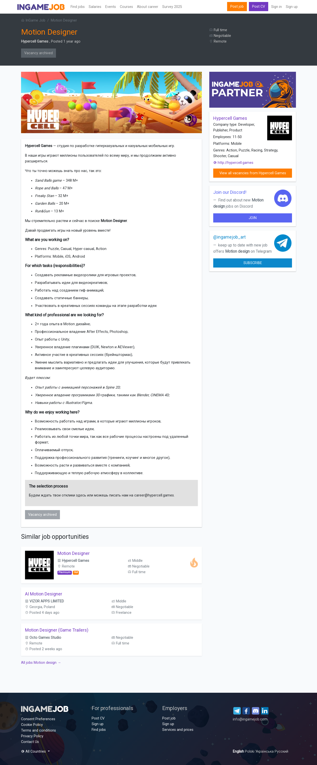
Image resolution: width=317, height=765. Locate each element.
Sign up (292, 7)
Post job (237, 6)
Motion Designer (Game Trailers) (56, 630)
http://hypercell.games (233, 163)
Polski (250, 751)
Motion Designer (73, 553)
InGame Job (33, 20)
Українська (265, 751)
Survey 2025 (172, 7)
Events (110, 7)
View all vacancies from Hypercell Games (252, 173)
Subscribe (252, 263)
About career (147, 7)
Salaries (95, 7)
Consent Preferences (38, 719)
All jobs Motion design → (41, 663)
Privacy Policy (32, 736)
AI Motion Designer (43, 593)
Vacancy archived (38, 53)
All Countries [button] (34, 751)
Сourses (126, 7)
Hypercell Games (34, 41)
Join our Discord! (229, 192)
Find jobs (78, 7)
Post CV (258, 6)
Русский (281, 751)
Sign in (276, 7)
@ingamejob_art (229, 237)
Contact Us (30, 742)
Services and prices (177, 730)
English (239, 751)
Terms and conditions (38, 730)
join (253, 218)
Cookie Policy (32, 725)
